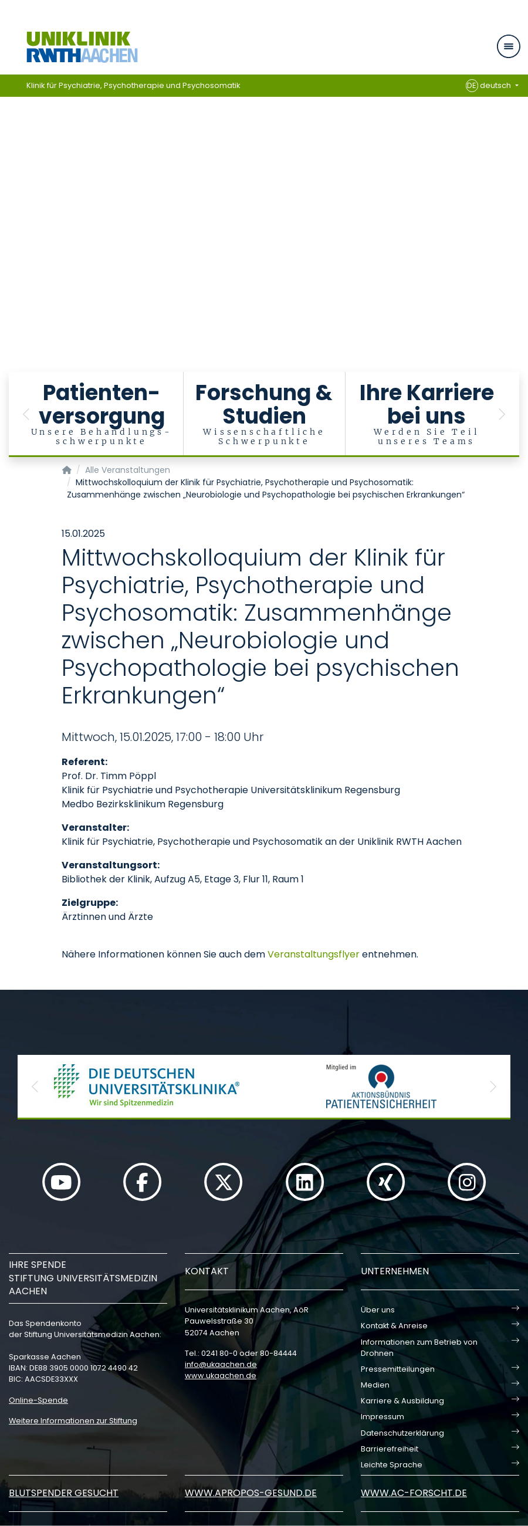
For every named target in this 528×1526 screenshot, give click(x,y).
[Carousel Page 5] (8, 155)
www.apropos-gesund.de (251, 1493)
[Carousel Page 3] (8, 138)
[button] (26, 414)
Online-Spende (38, 1400)
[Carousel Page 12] (8, 217)
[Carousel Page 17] (8, 261)
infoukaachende (221, 1364)
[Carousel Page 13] (8, 226)
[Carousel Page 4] (8, 147)
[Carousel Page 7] (8, 173)
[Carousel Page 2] (8, 129)
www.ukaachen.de (220, 1375)
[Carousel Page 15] (8, 243)
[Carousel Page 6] (8, 164)
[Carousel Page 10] (8, 199)
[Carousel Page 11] (8, 208)
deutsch (489, 85)
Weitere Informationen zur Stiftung (73, 1421)
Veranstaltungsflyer (314, 954)
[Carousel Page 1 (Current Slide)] (8, 120)
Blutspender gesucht (64, 1493)
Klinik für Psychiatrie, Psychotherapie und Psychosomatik (133, 85)
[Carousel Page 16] (8, 252)
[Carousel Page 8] (8, 182)
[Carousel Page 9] (8, 191)
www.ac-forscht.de (414, 1493)
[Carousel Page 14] (8, 235)
